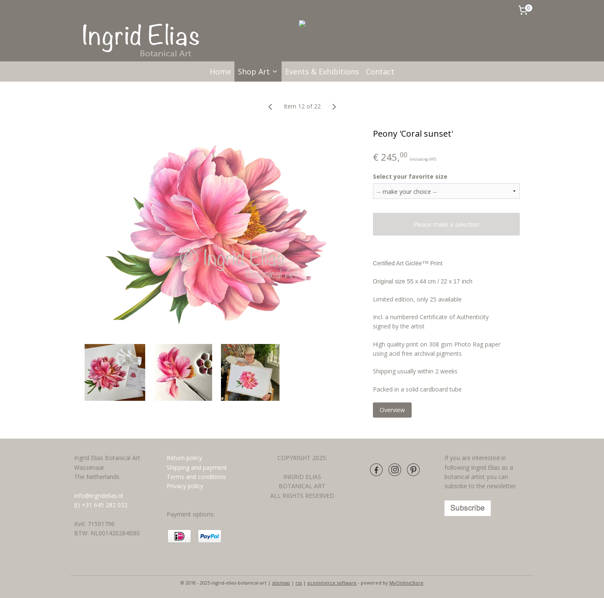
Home (220, 71)
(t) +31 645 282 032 (101, 505)
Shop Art (258, 71)
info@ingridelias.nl (98, 496)
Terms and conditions (197, 477)
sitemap (281, 582)
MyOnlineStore (406, 582)
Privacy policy (185, 486)
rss (298, 582)
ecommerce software (332, 582)
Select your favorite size (410, 176)
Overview (391, 410)
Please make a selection (446, 224)
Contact (380, 71)
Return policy (184, 458)
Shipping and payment (197, 467)
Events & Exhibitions (322, 71)
